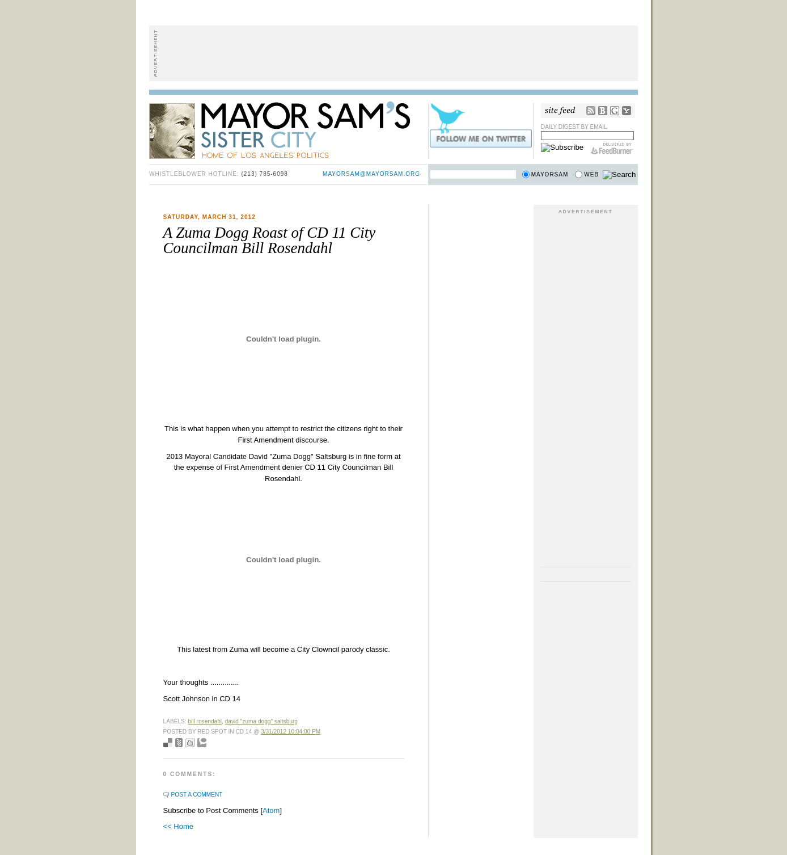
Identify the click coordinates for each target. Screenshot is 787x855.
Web (591, 174)
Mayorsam (550, 174)
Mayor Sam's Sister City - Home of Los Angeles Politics (288, 129)
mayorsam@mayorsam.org (371, 174)
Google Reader (614, 110)
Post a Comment (197, 794)
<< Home (178, 826)
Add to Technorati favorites (201, 742)
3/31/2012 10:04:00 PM (290, 731)
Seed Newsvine (179, 742)
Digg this (189, 742)
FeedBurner (612, 148)
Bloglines (602, 110)
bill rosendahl (205, 721)
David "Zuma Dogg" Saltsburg (261, 721)
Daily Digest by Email (574, 127)
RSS (590, 110)
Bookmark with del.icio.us (167, 742)
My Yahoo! (626, 110)
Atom (271, 810)
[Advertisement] (393, 53)
